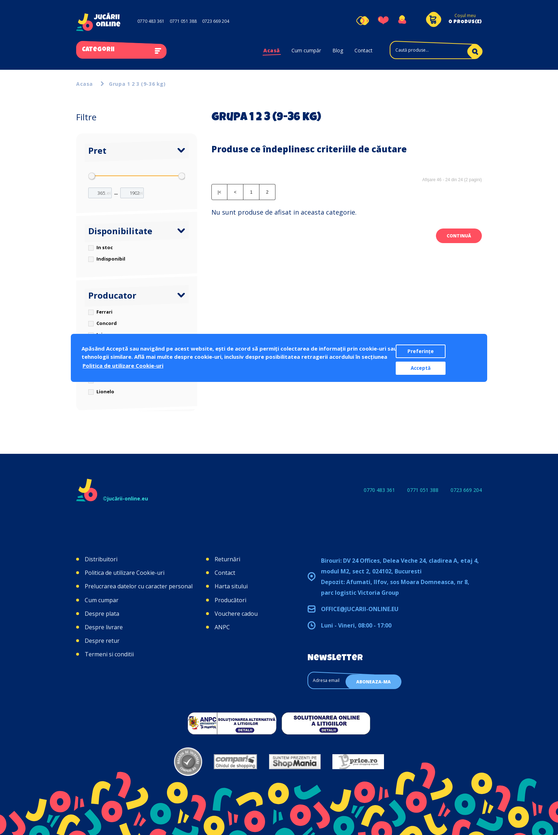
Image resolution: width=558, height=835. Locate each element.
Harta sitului (231, 586)
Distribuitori (101, 559)
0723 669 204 (215, 21)
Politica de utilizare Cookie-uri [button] (123, 365)
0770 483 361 (150, 21)
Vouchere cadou (236, 614)
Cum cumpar (102, 600)
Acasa (84, 83)
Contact (363, 50)
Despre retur (102, 641)
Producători (230, 600)
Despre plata (102, 614)
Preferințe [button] (420, 351)
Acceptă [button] (421, 368)
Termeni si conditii (109, 654)
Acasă (271, 50)
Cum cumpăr (306, 50)
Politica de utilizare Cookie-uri (124, 573)
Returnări (227, 559)
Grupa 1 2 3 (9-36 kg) (137, 83)
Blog (337, 50)
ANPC (222, 627)
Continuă (459, 236)
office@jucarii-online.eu (360, 609)
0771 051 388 (183, 21)
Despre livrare (104, 627)
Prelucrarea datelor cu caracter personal (139, 586)
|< (219, 192)
